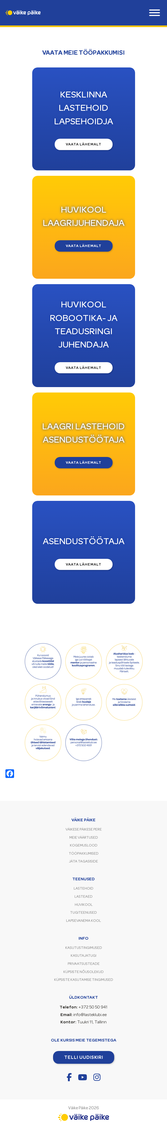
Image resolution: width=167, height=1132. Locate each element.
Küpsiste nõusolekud (83, 972)
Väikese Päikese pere (84, 829)
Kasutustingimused (83, 948)
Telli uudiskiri (83, 1057)
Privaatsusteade (84, 964)
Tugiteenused (83, 912)
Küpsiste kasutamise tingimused (83, 980)
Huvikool (84, 905)
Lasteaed (83, 896)
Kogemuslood (83, 845)
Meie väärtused (83, 837)
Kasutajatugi (83, 955)
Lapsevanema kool (83, 921)
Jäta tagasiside (83, 861)
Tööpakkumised (84, 853)
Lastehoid (83, 888)
